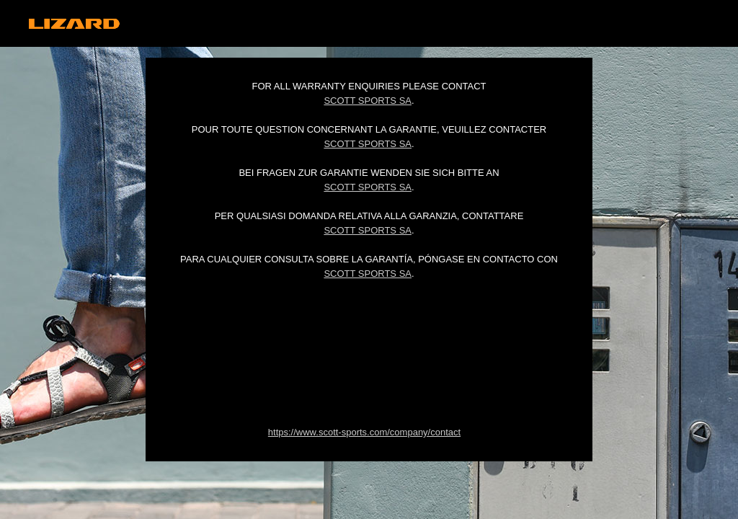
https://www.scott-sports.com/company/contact (364, 432)
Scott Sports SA (368, 100)
